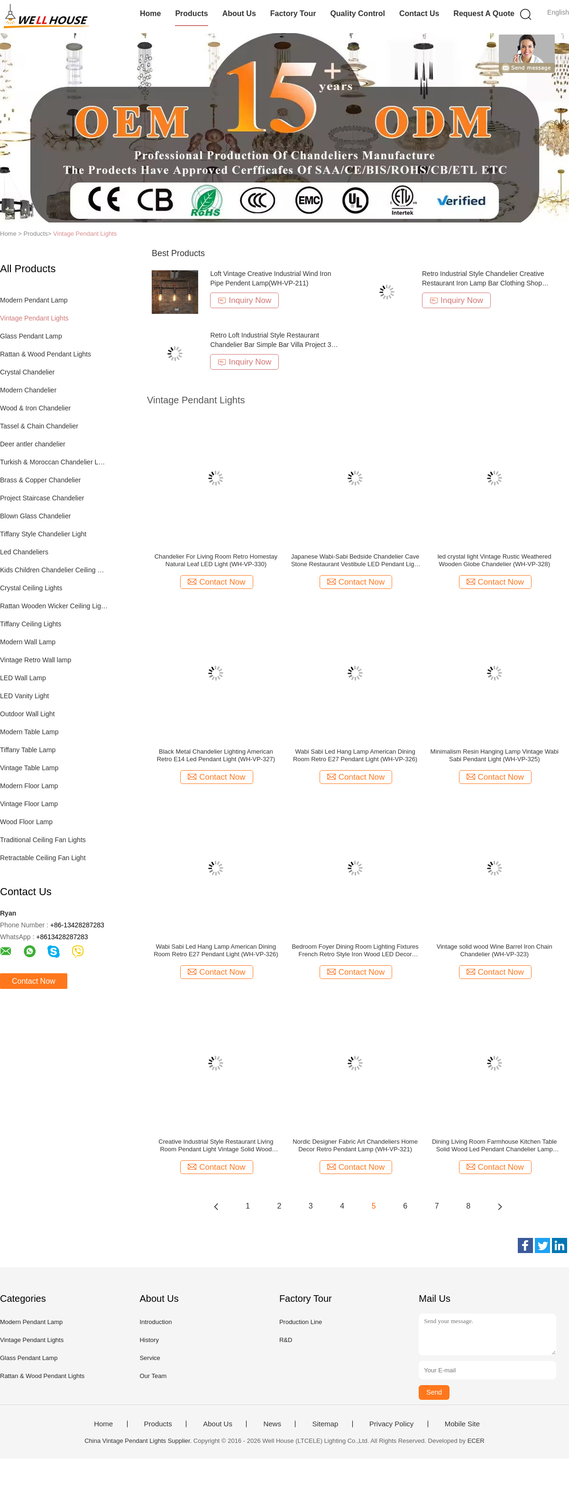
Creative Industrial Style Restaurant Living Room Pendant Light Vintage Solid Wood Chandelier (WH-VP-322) (215, 1145)
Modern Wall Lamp (27, 642)
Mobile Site (462, 1424)
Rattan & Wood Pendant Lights (45, 354)
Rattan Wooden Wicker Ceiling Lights (54, 606)
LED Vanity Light (24, 696)
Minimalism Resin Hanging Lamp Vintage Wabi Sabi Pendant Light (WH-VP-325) (495, 755)
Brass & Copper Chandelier (40, 480)
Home (150, 13)
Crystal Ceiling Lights (31, 588)
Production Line (300, 1321)
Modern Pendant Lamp (33, 300)
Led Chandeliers (24, 552)
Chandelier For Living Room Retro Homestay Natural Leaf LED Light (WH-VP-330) (216, 560)
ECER (476, 1440)
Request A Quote (483, 13)
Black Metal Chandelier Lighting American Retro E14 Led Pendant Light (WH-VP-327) (216, 755)
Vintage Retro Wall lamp (35, 660)
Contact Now (33, 981)
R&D (285, 1339)
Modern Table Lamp (29, 732)
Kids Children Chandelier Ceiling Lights (54, 570)
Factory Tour (293, 13)
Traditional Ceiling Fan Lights (43, 840)
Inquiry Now (244, 300)
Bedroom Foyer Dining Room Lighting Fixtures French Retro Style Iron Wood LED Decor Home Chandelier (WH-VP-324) (355, 950)
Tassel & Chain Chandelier (39, 426)
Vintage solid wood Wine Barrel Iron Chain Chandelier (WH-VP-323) (494, 950)
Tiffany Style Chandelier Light (43, 534)
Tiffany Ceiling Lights (30, 624)
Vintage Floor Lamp (29, 804)
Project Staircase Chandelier (42, 498)
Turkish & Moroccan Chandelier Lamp (54, 462)
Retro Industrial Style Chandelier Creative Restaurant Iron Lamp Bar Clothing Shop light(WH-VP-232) (483, 283)
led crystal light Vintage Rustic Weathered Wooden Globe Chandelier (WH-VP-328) (494, 560)
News (272, 1424)
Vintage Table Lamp (29, 768)
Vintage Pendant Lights (85, 233)
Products (191, 13)
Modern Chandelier (28, 390)
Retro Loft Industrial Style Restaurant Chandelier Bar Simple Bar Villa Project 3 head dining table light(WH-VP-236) (270, 344)
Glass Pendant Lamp (31, 336)
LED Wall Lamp (23, 678)
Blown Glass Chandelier (35, 516)
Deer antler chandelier (32, 444)
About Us (239, 13)
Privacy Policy (391, 1424)
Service (149, 1357)
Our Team (152, 1375)
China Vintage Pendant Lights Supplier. (138, 1440)
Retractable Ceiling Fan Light (43, 858)
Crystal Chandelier (27, 372)
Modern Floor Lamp (29, 786)
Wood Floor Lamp (26, 822)
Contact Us (419, 13)
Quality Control (357, 13)
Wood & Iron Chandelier (35, 408)
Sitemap (325, 1424)
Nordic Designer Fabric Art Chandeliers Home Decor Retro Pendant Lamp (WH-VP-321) (355, 1145)
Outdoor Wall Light (27, 714)
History (148, 1339)
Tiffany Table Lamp (27, 750)
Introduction (155, 1321)
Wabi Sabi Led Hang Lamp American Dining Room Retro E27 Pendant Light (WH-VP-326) (355, 755)
